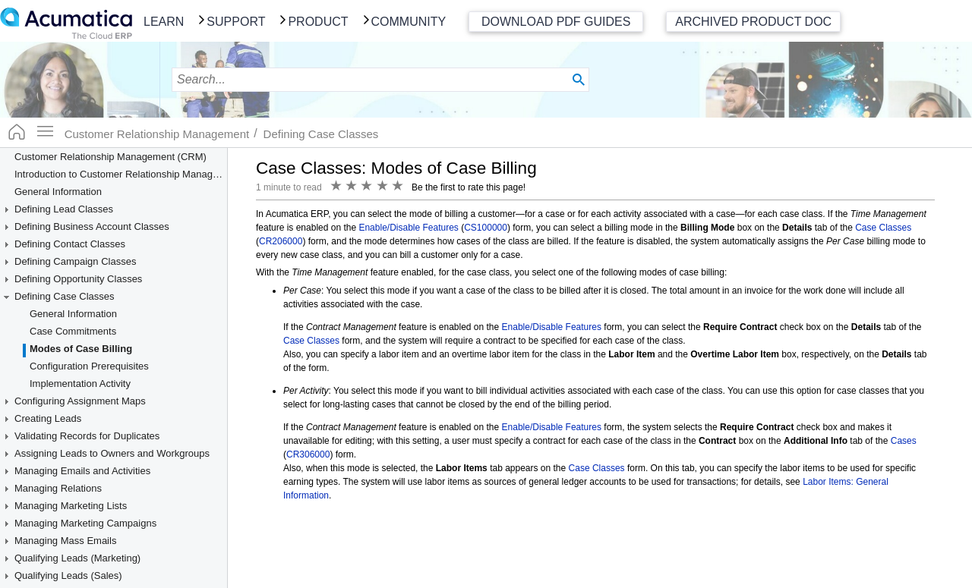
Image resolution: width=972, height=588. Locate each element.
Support (236, 21)
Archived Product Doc (753, 21)
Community (409, 21)
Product (318, 21)
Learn (164, 21)
